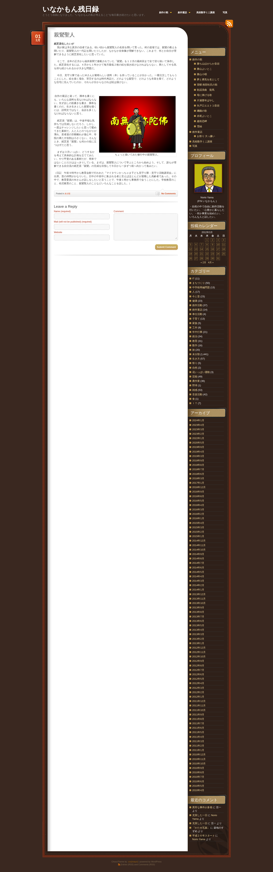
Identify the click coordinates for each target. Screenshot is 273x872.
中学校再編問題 (201, 287)
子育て (196, 318)
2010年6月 (198, 781)
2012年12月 (199, 647)
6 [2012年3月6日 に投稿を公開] (196, 244)
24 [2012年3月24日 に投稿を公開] (218, 253)
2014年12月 (199, 540)
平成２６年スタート (203, 835)
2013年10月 (199, 603)
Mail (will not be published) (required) (73, 221)
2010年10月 (199, 763)
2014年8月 (198, 558)
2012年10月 (199, 656)
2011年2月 (198, 745)
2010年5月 (198, 785)
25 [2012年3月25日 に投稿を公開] (223, 253)
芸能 (194, 376)
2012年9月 (198, 660)
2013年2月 (198, 638)
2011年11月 (199, 705)
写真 (194, 146)
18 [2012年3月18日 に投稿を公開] (223, 249)
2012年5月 (198, 678)
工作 (194, 327)
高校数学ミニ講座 (202, 141)
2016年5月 (198, 500)
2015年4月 (198, 523)
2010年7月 (198, 776)
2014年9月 (198, 554)
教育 (194, 341)
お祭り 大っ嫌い (206, 136)
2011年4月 (198, 736)
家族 (194, 323)
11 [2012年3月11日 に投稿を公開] (223, 244)
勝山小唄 (202, 74)
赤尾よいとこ (204, 116)
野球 (194, 385)
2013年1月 (198, 643)
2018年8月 (198, 464)
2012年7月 (198, 670)
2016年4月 (198, 505)
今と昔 (196, 296)
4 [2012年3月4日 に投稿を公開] (223, 240)
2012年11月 (199, 652)
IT (193, 278)
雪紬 (199, 126)
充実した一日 (199, 815)
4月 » (211, 262)
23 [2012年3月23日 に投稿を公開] (212, 253)
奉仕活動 (197, 314)
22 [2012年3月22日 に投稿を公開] (207, 253)
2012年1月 (198, 696)
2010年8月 (198, 772)
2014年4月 (198, 576)
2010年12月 (199, 754)
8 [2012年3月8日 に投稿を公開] (207, 244)
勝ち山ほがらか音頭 (208, 63)
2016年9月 (198, 491)
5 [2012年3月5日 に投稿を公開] (190, 244)
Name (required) (62, 211)
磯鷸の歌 (202, 110)
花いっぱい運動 (201, 372)
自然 (194, 367)
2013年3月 (198, 634)
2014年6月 (198, 567)
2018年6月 (198, 474)
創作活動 (197, 305)
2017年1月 (198, 482)
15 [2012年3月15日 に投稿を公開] (207, 249)
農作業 (196, 381)
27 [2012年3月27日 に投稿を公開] (196, 258)
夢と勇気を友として (208, 79)
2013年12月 (199, 594)
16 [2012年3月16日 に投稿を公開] (212, 249)
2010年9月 (198, 768)
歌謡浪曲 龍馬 (205, 89)
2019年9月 (198, 447)
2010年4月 (198, 790)
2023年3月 (198, 429)
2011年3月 (198, 741)
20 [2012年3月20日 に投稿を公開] (196, 253)
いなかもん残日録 (70, 9)
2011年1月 (198, 750)
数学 (194, 345)
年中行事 (197, 332)
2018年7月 (198, 469)
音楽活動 (197, 394)
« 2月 (203, 262)
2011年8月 (198, 719)
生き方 (196, 358)
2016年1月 (198, 518)
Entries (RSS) (127, 864)
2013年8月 (198, 611)
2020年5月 (198, 442)
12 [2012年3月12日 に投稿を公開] (190, 249)
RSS (228, 25)
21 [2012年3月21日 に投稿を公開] (201, 253)
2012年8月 (198, 665)
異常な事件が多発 (202, 807)
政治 (194, 336)
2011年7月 (198, 723)
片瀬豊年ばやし (205, 100)
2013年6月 (198, 621)
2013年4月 (198, 629)
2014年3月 (198, 580)
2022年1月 (198, 438)
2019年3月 (198, 456)
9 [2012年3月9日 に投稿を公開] (212, 244)
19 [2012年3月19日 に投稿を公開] (190, 253)
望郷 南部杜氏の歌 (207, 84)
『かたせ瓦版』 (201, 827)
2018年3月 (198, 478)
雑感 (194, 390)
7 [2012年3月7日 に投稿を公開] (201, 244)
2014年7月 (198, 562)
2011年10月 (199, 710)
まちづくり (198, 283)
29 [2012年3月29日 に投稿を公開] (207, 258)
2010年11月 (199, 759)
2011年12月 (199, 701)
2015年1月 (198, 536)
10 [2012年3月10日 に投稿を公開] (218, 244)
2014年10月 (199, 549)
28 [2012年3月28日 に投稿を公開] (201, 258)
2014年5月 (198, 572)
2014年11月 (199, 545)
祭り (194, 363)
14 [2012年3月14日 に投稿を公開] (201, 249)
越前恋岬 (202, 121)
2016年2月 (198, 513)
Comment (119, 211)
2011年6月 (198, 727)
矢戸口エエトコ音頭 (208, 105)
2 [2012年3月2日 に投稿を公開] (212, 240)
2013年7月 (198, 616)
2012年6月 (198, 674)
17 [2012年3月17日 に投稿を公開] (218, 249)
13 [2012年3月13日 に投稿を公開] (196, 249)
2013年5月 (198, 625)
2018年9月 (198, 460)
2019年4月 (198, 451)
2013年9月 (198, 607)
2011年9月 (198, 714)
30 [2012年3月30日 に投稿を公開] (212, 258)
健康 (194, 300)
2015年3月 (198, 527)
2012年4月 (198, 683)
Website (58, 232)
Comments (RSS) (146, 864)
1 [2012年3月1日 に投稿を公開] (207, 240)
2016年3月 (198, 509)
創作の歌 (197, 59)
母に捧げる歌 (204, 95)
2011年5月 (198, 732)
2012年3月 (198, 687)
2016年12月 (199, 487)
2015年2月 (198, 531)
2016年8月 (198, 496)
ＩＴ (194, 403)
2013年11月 (199, 598)
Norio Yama (198, 839)
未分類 (67, 194)
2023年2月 (198, 433)
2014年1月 (198, 589)
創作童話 (197, 131)
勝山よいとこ (204, 68)
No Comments (168, 193)
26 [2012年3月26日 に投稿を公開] (190, 258)
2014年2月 (198, 585)
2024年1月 (198, 420)
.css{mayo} (133, 861)
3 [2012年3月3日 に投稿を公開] (218, 240)
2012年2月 (198, 692)
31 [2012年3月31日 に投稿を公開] (218, 258)
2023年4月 (198, 425)
